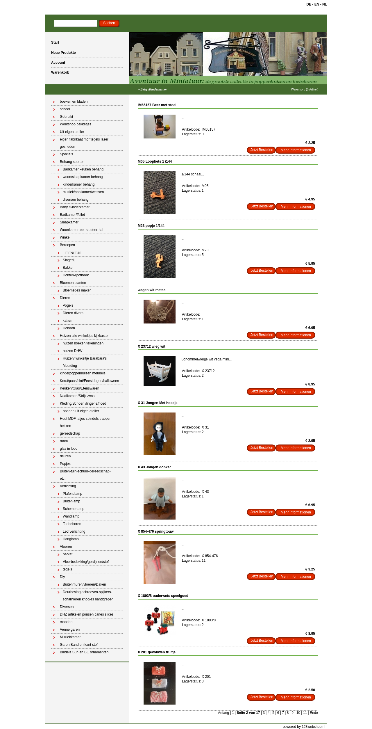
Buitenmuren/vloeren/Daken (84, 584)
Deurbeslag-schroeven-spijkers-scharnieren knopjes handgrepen (88, 595)
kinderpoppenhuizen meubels (82, 373)
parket (67, 554)
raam (64, 441)
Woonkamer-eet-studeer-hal (81, 230)
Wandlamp (71, 516)
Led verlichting (74, 531)
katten (67, 321)
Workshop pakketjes (75, 124)
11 (305, 713)
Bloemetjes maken (77, 290)
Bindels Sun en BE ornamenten (84, 652)
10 (298, 713)
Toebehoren (72, 524)
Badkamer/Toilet (72, 215)
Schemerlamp (73, 509)
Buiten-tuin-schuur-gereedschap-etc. (85, 475)
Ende (314, 713)
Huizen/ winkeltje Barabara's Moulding (85, 362)
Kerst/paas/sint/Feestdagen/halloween (89, 381)
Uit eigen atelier (72, 132)
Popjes (65, 464)
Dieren (65, 298)
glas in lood (69, 449)
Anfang (223, 713)
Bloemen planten (73, 283)
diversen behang (76, 200)
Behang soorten (72, 162)
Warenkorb (60, 72)
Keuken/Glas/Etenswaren (79, 388)
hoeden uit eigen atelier (81, 411)
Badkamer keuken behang (83, 169)
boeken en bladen (73, 101)
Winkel (65, 237)
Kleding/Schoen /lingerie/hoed (83, 403)
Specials (66, 154)
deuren (65, 456)
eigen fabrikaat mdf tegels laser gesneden (84, 143)
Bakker (68, 268)
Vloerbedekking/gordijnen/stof (86, 562)
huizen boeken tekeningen (83, 343)
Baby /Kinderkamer (153, 89)
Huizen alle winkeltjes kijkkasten (85, 336)
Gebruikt (66, 117)
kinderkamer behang (78, 184)
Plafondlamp (72, 494)
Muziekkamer (70, 637)
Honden (69, 328)
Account (58, 63)
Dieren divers (73, 313)
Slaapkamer (69, 222)
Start (55, 42)
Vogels (68, 305)
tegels (67, 569)
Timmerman (72, 252)
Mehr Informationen (296, 150)
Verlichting (68, 486)
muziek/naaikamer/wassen (83, 192)
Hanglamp (71, 539)
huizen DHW (72, 351)
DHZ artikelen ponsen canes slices (87, 614)
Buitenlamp (71, 501)
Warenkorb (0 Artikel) (304, 89)
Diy (62, 577)
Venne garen (70, 629)
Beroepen (67, 245)
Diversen (67, 607)
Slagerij (68, 260)
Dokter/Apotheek (76, 275)
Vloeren (66, 547)
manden (66, 622)
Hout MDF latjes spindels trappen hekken (85, 422)
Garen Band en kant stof (79, 645)
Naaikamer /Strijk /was (77, 396)
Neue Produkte (63, 53)
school (65, 109)
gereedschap (70, 433)
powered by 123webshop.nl (304, 727)
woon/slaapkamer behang (83, 177)
